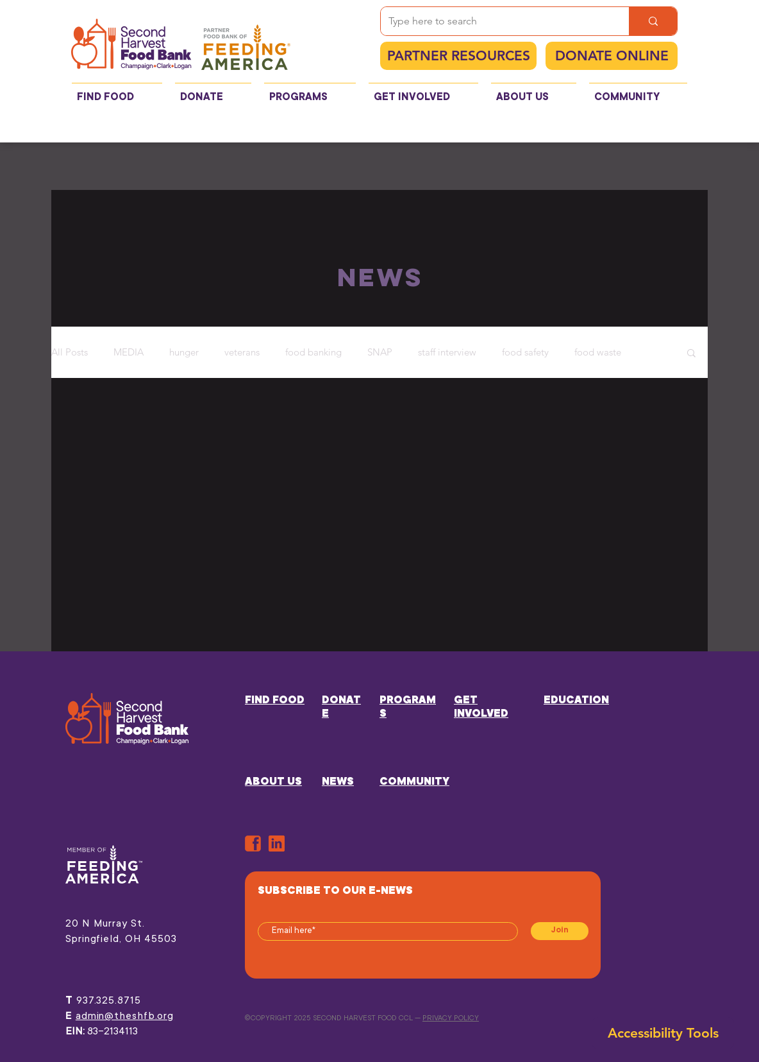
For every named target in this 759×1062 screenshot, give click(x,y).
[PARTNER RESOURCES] (458, 56)
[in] (277, 843)
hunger (184, 352)
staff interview (447, 352)
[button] (691, 354)
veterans (242, 352)
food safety (525, 352)
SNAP (379, 352)
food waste (597, 352)
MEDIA (128, 352)
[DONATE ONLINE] (612, 56)
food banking (313, 352)
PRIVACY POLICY (450, 1019)
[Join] (559, 931)
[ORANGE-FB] (253, 843)
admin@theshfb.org (125, 1016)
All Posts (69, 352)
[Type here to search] (495, 21)
